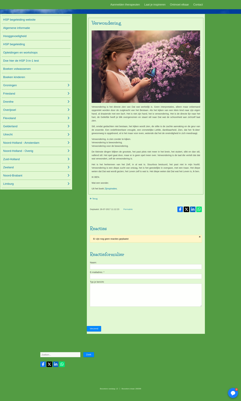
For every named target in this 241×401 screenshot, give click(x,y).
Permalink (128, 212)
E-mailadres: (97, 289)
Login (119, 396)
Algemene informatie (16, 28)
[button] (233, 393)
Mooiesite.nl (127, 396)
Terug (93, 199)
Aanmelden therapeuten (125, 4)
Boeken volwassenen (17, 68)
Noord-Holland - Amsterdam (21, 142)
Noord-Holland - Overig (18, 150)
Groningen (10, 85)
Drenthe (8, 101)
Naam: (93, 279)
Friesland (9, 93)
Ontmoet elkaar (179, 4)
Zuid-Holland (11, 159)
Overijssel (9, 109)
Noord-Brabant (12, 175)
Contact (198, 4)
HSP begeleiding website (19, 19)
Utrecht (8, 134)
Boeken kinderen (14, 77)
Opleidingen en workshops (20, 52)
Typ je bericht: (97, 299)
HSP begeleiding (14, 44)
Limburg (8, 183)
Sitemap (113, 396)
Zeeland (8, 167)
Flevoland (9, 118)
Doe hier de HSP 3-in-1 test (21, 60)
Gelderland (10, 126)
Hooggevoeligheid (15, 36)
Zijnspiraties (111, 188)
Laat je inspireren (155, 4)
